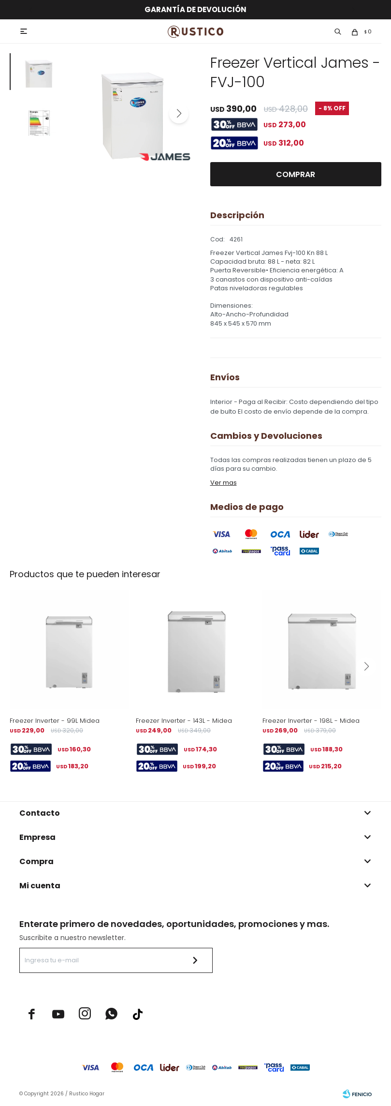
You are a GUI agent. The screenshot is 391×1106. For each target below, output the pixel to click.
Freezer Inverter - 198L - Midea (311, 720)
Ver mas (223, 482)
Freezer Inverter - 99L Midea (55, 720)
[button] (178, 113)
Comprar (295, 174)
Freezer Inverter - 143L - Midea (184, 720)
